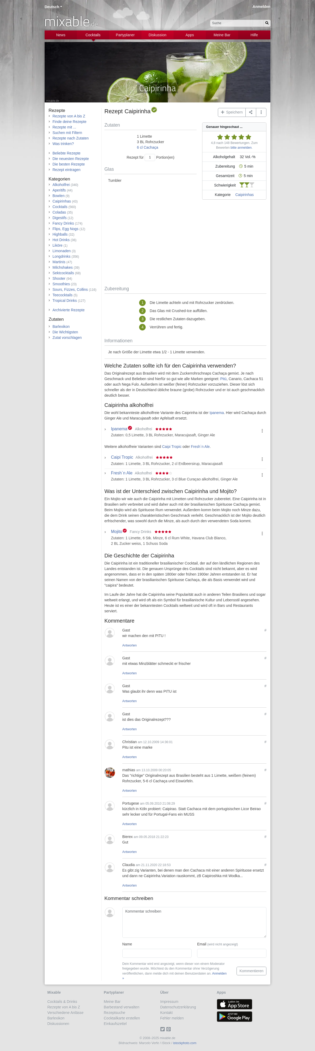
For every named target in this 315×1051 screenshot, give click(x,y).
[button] (261, 112)
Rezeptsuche (114, 1013)
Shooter (58, 278)
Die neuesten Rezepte (70, 159)
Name (127, 944)
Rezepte (57, 110)
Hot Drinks (61, 240)
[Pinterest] (169, 1029)
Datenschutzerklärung (178, 1007)
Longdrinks (61, 256)
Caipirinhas (244, 195)
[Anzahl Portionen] (150, 157)
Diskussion (157, 35)
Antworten (129, 645)
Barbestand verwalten (121, 1007)
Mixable (54, 992)
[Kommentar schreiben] (194, 922)
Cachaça (151, 147)
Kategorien (59, 179)
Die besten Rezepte (68, 164)
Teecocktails (62, 295)
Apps (190, 35)
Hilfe (254, 35)
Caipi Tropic (171, 446)
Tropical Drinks (64, 300)
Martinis (58, 262)
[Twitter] (163, 1029)
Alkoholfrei (61, 185)
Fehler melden (172, 1018)
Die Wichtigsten (65, 332)
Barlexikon (61, 326)
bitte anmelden (240, 147)
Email (217, 944)
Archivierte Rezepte (68, 310)
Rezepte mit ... (64, 127)
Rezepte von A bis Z (68, 116)
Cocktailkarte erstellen (122, 1018)
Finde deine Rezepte (69, 122)
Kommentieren (251, 971)
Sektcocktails (63, 273)
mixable (71, 21)
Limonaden (61, 251)
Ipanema (216, 413)
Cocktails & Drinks (62, 1002)
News (60, 35)
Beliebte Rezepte (66, 153)
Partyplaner (125, 35)
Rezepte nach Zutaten (70, 138)
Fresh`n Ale (200, 446)
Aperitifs (59, 190)
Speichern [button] (232, 112)
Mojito (116, 532)
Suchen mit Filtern (67, 133)
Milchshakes (62, 267)
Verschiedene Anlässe (66, 1013)
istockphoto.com (185, 1043)
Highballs (60, 234)
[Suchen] (267, 23)
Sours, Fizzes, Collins (70, 289)
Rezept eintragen (66, 170)
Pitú (223, 379)
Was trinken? (63, 144)
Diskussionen (58, 1024)
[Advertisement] (185, 244)
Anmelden (261, 6)
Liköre (57, 245)
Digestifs (59, 218)
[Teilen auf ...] (250, 112)
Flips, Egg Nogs (65, 229)
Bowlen (58, 196)
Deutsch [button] (52, 7)
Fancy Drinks (63, 223)
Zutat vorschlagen (67, 337)
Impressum (169, 1002)
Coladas (59, 212)
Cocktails (93, 35)
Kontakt (166, 1013)
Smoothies (61, 284)
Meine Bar (222, 35)
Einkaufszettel (115, 1024)
